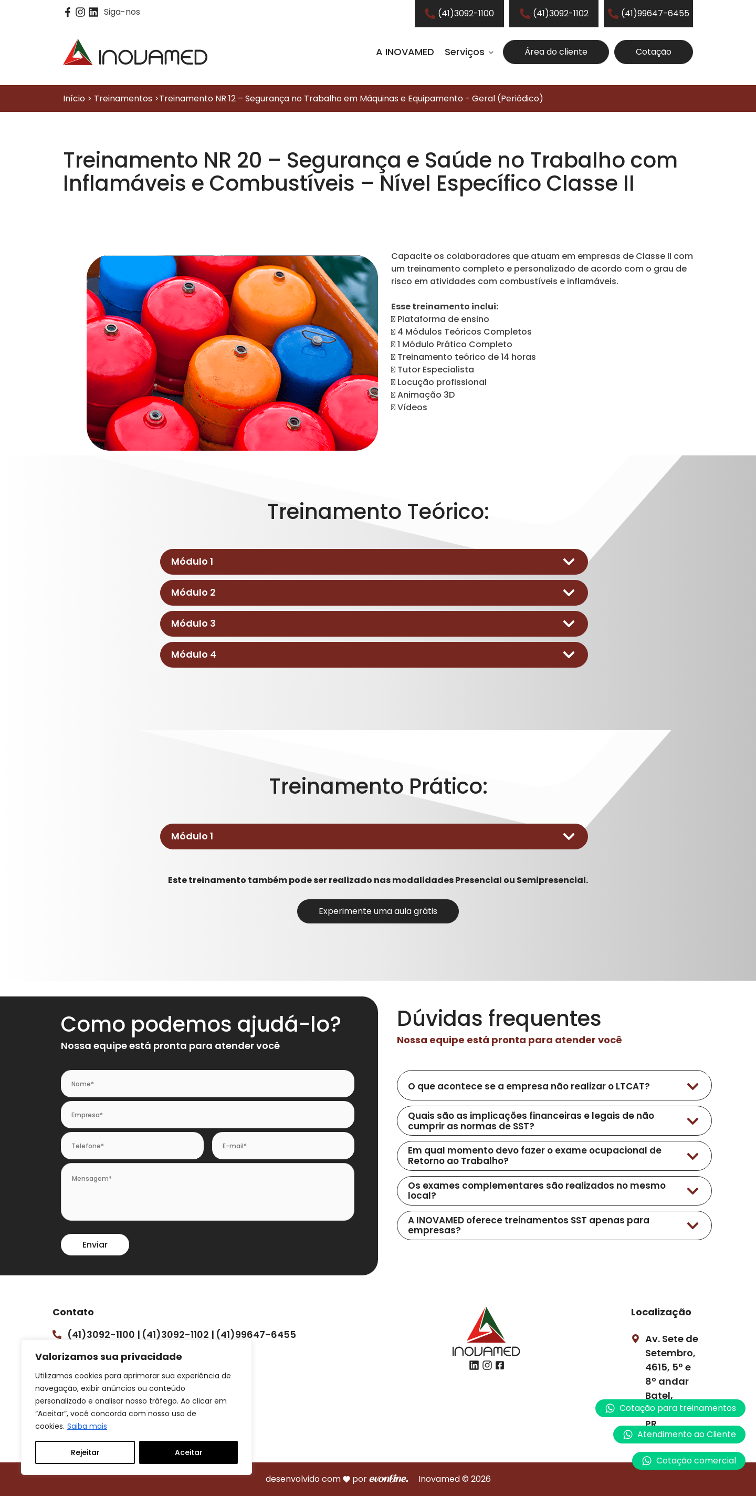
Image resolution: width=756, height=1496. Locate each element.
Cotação (653, 52)
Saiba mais (87, 1426)
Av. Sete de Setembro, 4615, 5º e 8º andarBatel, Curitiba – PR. (671, 1381)
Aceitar (189, 1452)
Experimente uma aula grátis (378, 911)
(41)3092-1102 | (178, 1334)
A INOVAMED (405, 51)
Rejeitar (85, 1452)
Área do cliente (555, 52)
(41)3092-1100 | (103, 1334)
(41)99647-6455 (256, 1334)
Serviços (465, 51)
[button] (679, 1434)
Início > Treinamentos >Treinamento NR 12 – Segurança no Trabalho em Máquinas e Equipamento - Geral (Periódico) (303, 98)
